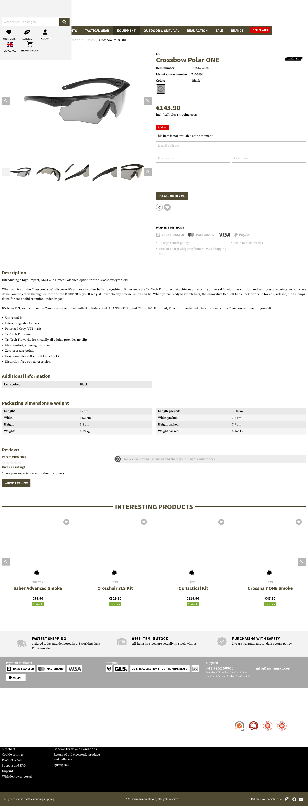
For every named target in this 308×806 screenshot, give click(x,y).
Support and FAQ (14, 766)
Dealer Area (296, 30)
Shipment (9, 727)
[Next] (148, 101)
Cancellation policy (67, 744)
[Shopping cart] (281, 13)
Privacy (59, 738)
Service (9, 713)
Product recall (12, 760)
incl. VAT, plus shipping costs (176, 115)
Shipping (186, 249)
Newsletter (9, 744)
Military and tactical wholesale (75, 727)
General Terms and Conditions (75, 749)
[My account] (245, 13)
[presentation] (186, 174)
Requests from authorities (72, 733)
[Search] (192, 12)
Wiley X (37, 582)
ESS (158, 54)
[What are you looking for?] (138, 12)
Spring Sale (61, 765)
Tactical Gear (97, 30)
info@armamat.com (274, 668)
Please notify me (172, 196)
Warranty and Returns (17, 738)
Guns (10, 30)
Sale (219, 30)
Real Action (197, 30)
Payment (8, 733)
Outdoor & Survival (161, 30)
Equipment (126, 30)
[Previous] (6, 101)
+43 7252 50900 (220, 668)
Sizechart (8, 749)
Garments (68, 30)
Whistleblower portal (17, 777)
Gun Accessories (37, 30)
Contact (7, 722)
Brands (237, 30)
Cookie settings (12, 755)
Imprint (7, 771)
